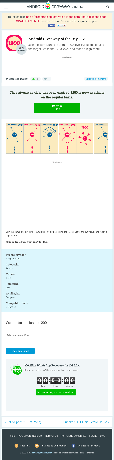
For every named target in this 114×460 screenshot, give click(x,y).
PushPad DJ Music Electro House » (86, 422)
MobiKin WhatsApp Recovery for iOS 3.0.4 (52, 365)
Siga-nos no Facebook (88, 445)
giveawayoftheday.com (42, 453)
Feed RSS (25, 445)
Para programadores (30, 435)
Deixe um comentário (96, 78)
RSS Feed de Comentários (53, 445)
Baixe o (57, 107)
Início (12, 435)
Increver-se (51, 435)
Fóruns (93, 435)
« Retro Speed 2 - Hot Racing (23, 422)
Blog (102, 435)
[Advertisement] (69, 65)
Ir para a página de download (56, 392)
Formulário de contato (73, 435)
